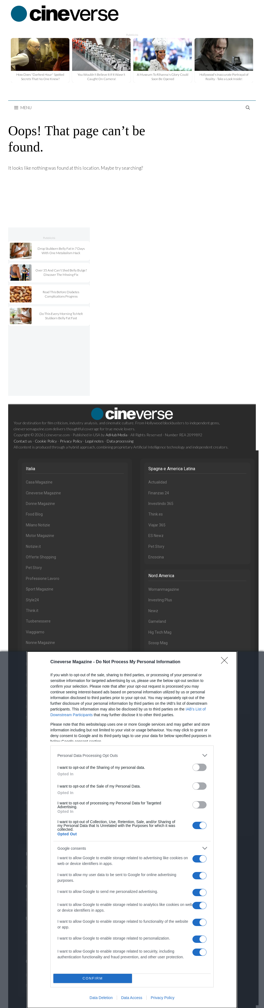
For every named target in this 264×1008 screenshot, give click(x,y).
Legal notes (94, 441)
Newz (153, 611)
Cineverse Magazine (43, 493)
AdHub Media (116, 434)
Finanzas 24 (158, 493)
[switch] (199, 767)
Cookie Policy (46, 441)
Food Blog (34, 514)
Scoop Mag (158, 643)
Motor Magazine (40, 535)
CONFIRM (92, 979)
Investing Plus (160, 600)
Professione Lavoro (42, 578)
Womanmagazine (163, 589)
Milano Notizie (38, 525)
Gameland (157, 621)
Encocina (156, 557)
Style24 (32, 600)
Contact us (23, 441)
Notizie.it (33, 546)
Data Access (131, 998)
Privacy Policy (162, 998)
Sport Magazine (39, 589)
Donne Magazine (40, 503)
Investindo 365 (160, 503)
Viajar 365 (156, 525)
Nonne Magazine (40, 642)
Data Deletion (101, 998)
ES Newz (156, 535)
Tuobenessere (38, 621)
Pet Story (34, 567)
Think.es (155, 514)
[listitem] (132, 755)
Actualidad (157, 482)
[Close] (226, 662)
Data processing (120, 441)
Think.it (32, 610)
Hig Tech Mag (159, 632)
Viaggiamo (35, 632)
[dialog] (132, 830)
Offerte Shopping (41, 557)
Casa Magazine (39, 482)
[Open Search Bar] (248, 107)
